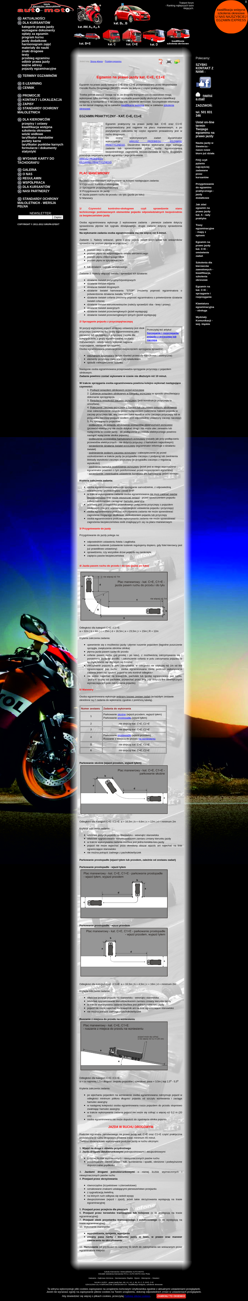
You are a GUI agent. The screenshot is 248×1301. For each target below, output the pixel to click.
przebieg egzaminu (36, 58)
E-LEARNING (32, 83)
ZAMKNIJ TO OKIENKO (171, 1296)
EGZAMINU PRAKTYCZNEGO (95, 162)
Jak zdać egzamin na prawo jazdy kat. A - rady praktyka (203, 211)
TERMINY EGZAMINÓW (39, 75)
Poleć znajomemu (177, 61)
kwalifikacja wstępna (37, 127)
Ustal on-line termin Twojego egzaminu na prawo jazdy (205, 129)
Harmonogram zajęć (36, 44)
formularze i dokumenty (39, 148)
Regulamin (31, 178)
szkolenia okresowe (36, 130)
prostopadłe (124, 717)
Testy (25, 54)
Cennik (28, 87)
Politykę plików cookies (137, 1296)
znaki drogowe (32, 51)
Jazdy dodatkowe (34, 40)
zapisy (28, 104)
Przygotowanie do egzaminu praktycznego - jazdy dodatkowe (205, 190)
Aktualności (33, 18)
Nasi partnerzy (35, 191)
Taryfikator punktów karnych (42, 144)
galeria (29, 169)
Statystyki (29, 151)
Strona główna (96, 61)
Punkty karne (31, 141)
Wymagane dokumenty (38, 30)
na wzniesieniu (147, 738)
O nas (27, 174)
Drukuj (169, 61)
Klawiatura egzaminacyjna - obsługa (205, 307)
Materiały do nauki (35, 47)
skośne (122, 714)
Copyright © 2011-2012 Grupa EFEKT (38, 224)
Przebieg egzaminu (113, 61)
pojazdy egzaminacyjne (39, 68)
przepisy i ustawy (34, 123)
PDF (161, 61)
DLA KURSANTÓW (36, 22)
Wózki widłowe (32, 134)
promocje (31, 95)
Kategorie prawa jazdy (38, 26)
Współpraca (33, 182)
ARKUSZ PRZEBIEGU (91, 159)
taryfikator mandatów (37, 137)
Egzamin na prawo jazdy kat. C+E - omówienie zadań (203, 249)
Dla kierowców (36, 119)
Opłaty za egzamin (35, 33)
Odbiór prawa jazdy (36, 61)
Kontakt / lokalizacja (42, 99)
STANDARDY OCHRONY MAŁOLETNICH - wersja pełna (37, 202)
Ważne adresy (32, 65)
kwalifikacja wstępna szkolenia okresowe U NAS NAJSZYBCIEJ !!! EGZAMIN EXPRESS (231, 15)
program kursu (33, 37)
